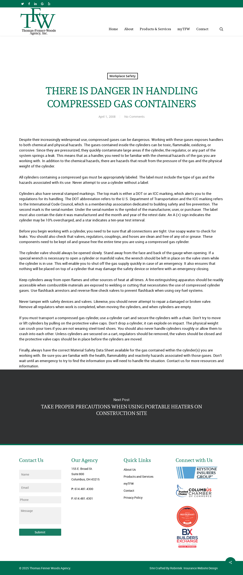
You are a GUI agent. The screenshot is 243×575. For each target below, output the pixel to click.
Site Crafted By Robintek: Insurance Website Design (184, 568)
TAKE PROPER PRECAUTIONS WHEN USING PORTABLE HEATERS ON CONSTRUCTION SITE (121, 407)
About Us (130, 469)
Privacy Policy (133, 498)
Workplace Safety (122, 76)
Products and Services (138, 476)
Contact (129, 491)
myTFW (129, 484)
